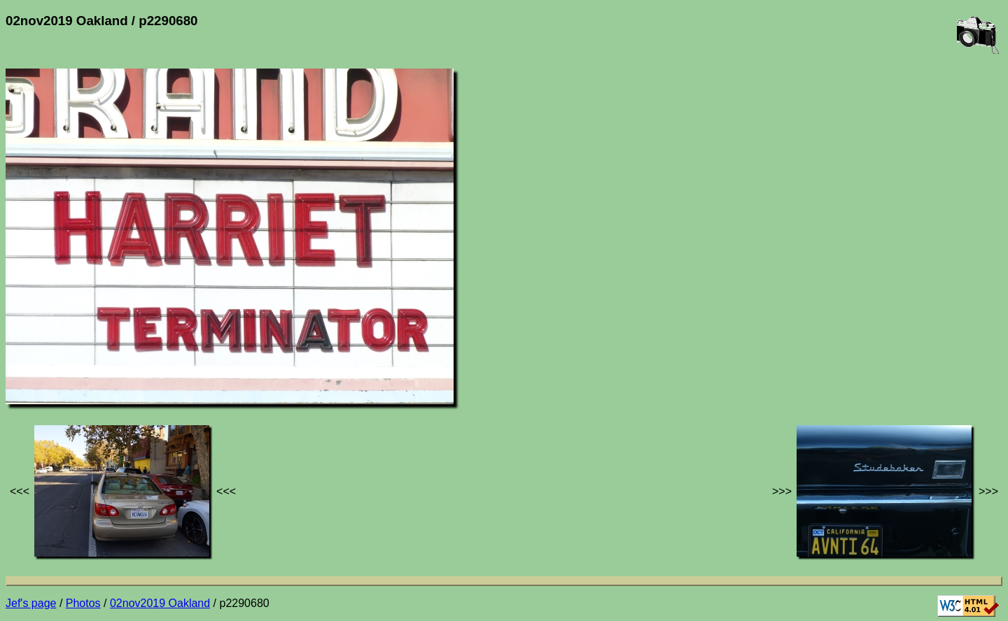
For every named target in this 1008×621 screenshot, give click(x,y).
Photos (83, 603)
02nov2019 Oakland (160, 603)
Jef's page (31, 603)
